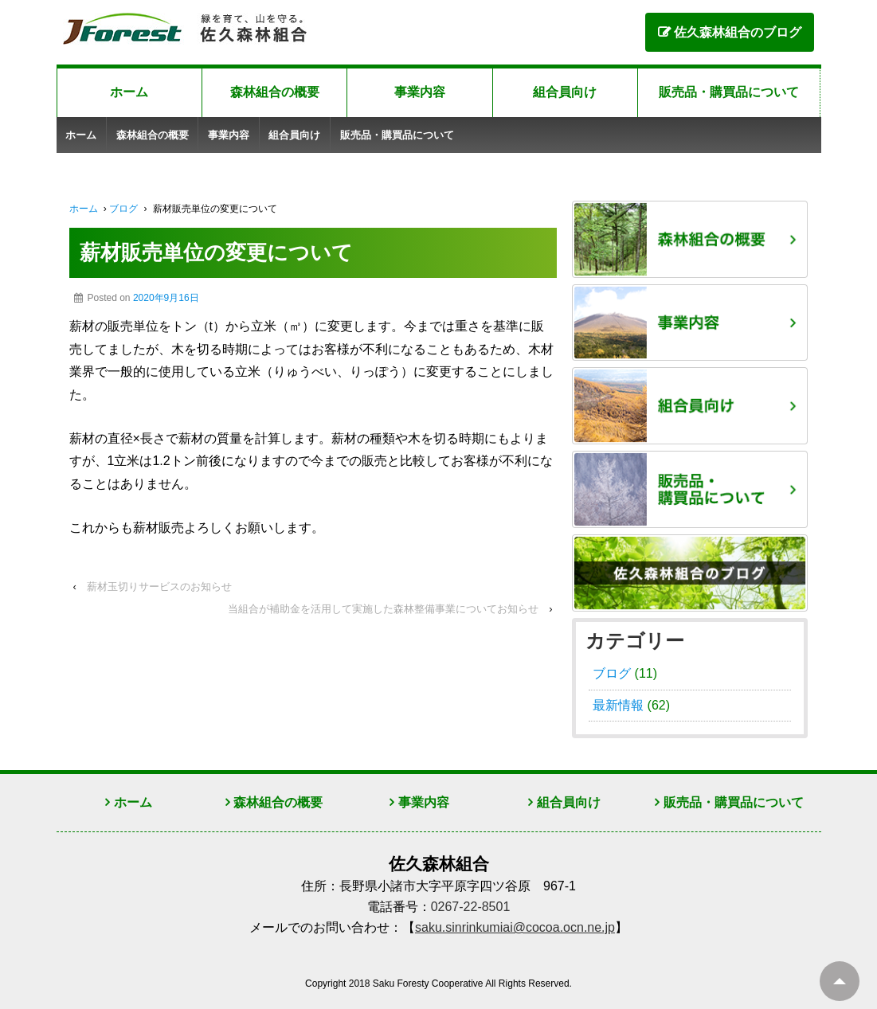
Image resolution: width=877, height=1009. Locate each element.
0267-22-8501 (471, 906)
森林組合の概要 (274, 92)
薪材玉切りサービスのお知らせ (159, 586)
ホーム (129, 92)
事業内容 (419, 92)
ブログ (123, 208)
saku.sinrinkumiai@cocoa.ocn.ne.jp (515, 927)
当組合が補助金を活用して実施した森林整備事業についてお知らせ (383, 609)
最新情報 (618, 705)
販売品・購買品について (729, 92)
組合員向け (565, 92)
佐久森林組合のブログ (737, 32)
